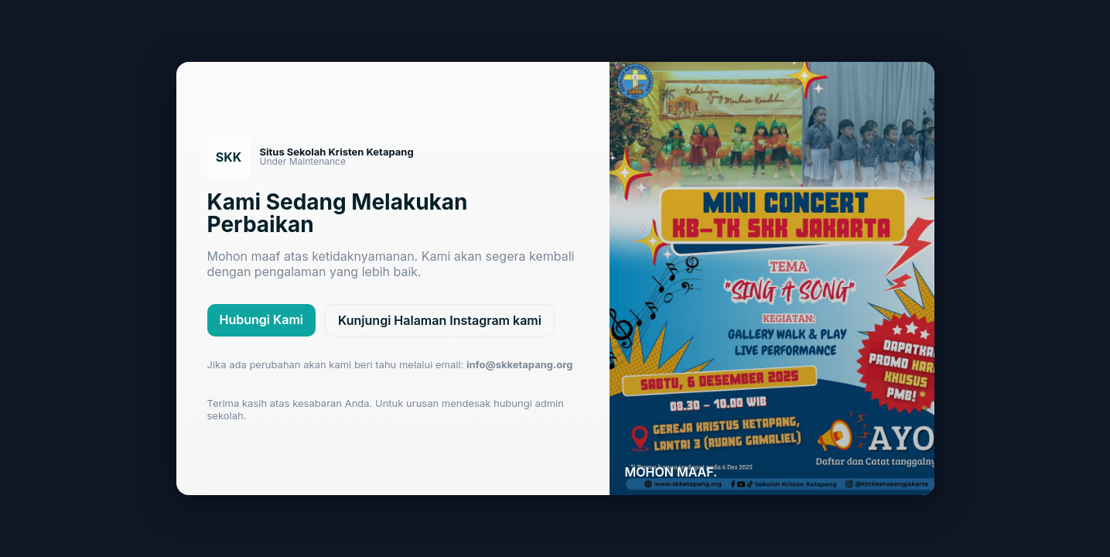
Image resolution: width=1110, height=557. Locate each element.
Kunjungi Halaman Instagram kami (439, 320)
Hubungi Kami (262, 319)
